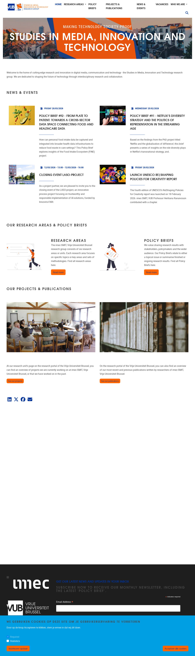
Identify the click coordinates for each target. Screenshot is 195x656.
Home (58, 4)
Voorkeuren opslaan (18, 648)
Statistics (15, 641)
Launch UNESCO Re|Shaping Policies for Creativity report (153, 176)
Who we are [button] (178, 4)
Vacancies (162, 4)
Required (14, 636)
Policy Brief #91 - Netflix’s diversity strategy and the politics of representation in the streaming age (157, 122)
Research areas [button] (74, 4)
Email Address (64, 602)
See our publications (110, 380)
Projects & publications (114, 6)
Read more (59, 272)
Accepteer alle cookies (175, 648)
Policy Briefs (92, 6)
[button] (185, 12)
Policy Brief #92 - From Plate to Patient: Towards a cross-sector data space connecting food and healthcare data (66, 122)
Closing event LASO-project (61, 174)
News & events (141, 6)
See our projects (15, 380)
